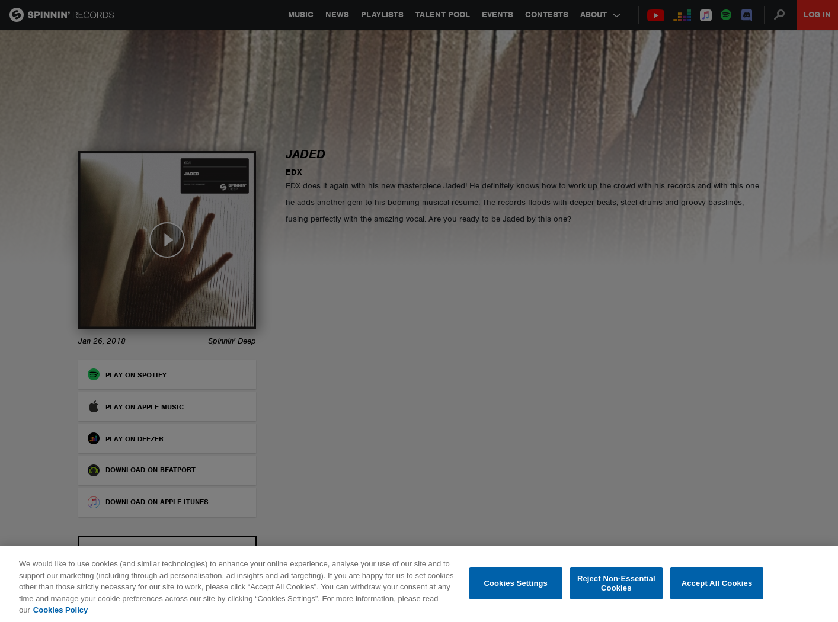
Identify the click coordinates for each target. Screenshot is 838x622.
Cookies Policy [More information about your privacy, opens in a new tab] (60, 609)
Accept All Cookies (717, 583)
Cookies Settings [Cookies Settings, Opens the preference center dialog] (516, 583)
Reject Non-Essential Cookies (616, 583)
